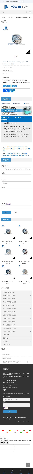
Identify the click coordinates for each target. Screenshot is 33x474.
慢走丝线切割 (6, 354)
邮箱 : (4, 180)
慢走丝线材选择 (7, 358)
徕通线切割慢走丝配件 (9, 295)
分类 (2, 12)
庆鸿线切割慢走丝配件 (9, 305)
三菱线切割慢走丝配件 (9, 318)
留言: (3, 187)
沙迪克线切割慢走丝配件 (9, 328)
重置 (16, 212)
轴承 (30, 17)
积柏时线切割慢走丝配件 (9, 315)
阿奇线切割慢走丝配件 (21, 17)
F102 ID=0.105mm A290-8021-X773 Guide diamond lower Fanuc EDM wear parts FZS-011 (16, 149)
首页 (4, 17)
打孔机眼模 (6, 334)
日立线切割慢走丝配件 (9, 311)
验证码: (4, 204)
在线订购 (6, 86)
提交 (6, 212)
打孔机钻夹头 (6, 344)
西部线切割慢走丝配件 (9, 331)
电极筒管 (5, 338)
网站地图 (8, 419)
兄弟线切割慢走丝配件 (9, 298)
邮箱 (14, 86)
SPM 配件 (5, 341)
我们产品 (11, 17)
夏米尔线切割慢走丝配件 (9, 302)
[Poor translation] (6, 442)
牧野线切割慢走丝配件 (9, 321)
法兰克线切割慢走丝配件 (9, 308)
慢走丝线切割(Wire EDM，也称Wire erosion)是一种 (17, 362)
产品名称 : (5, 166)
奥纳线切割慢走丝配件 (9, 325)
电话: (3, 173)
